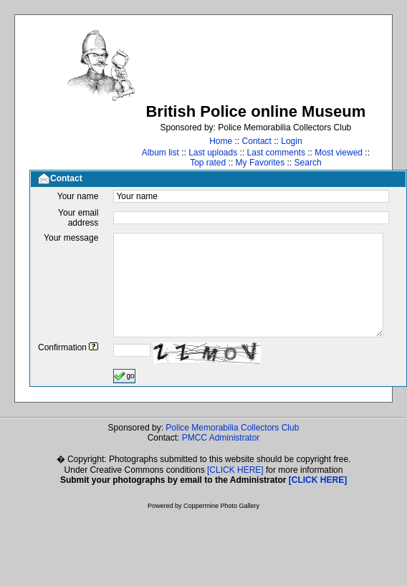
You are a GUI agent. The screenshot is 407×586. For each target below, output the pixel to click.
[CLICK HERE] (235, 470)
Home (220, 141)
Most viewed (339, 153)
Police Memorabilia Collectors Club (232, 428)
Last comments (276, 153)
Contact (257, 141)
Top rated (208, 163)
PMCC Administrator (221, 438)
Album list (160, 153)
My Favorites (260, 163)
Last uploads (212, 153)
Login (291, 141)
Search (308, 163)
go (124, 376)
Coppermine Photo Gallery (221, 505)
